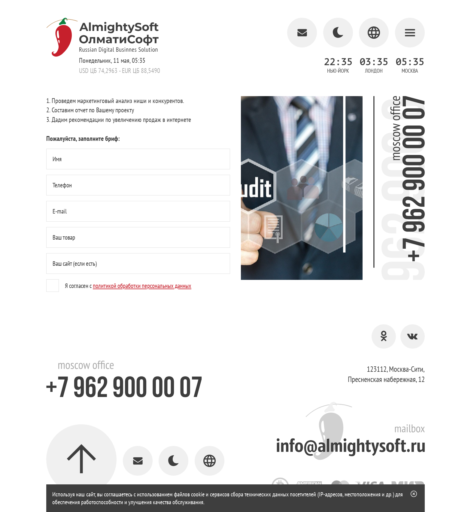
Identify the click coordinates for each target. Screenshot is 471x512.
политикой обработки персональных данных (142, 286)
